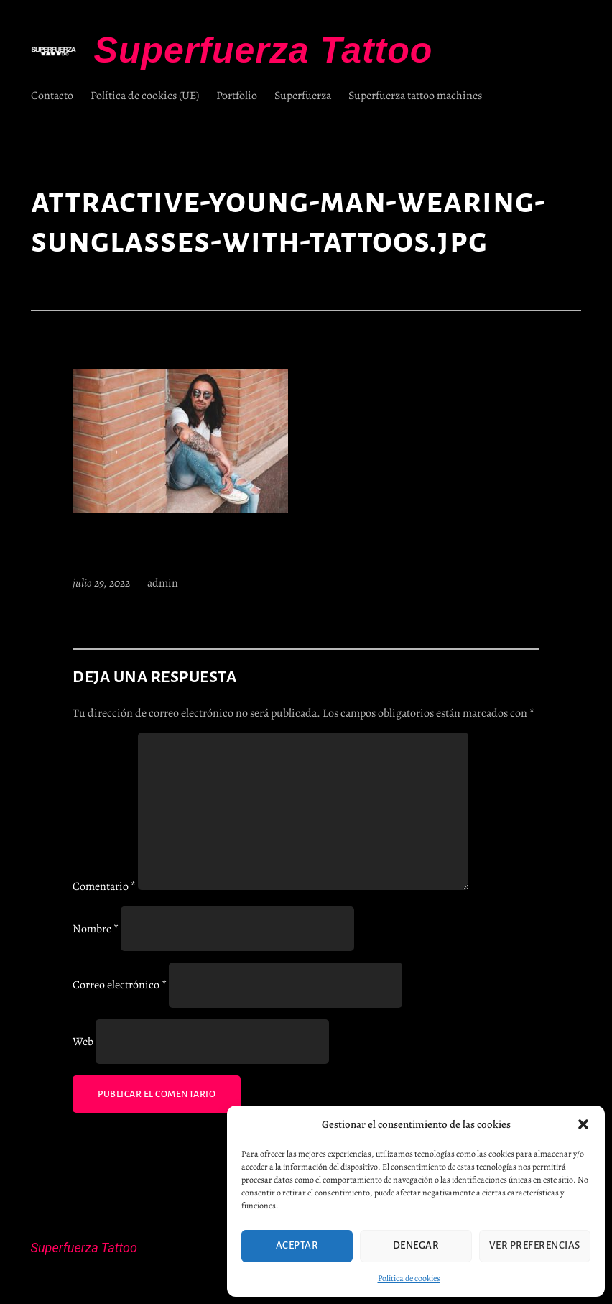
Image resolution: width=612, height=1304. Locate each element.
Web (83, 1042)
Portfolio (236, 96)
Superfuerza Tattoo (263, 50)
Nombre (96, 929)
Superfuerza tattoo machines (415, 96)
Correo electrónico (120, 985)
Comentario (104, 886)
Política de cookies (409, 1278)
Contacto (52, 96)
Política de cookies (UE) (145, 96)
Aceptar (297, 1245)
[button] (583, 1124)
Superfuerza (302, 96)
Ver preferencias (534, 1245)
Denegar (416, 1245)
